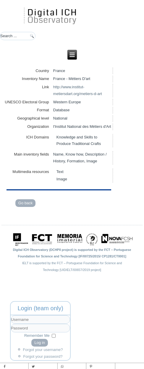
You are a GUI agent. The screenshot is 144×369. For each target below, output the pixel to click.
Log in (39, 342)
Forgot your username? (43, 349)
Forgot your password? (43, 356)
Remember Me (37, 335)
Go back (25, 203)
